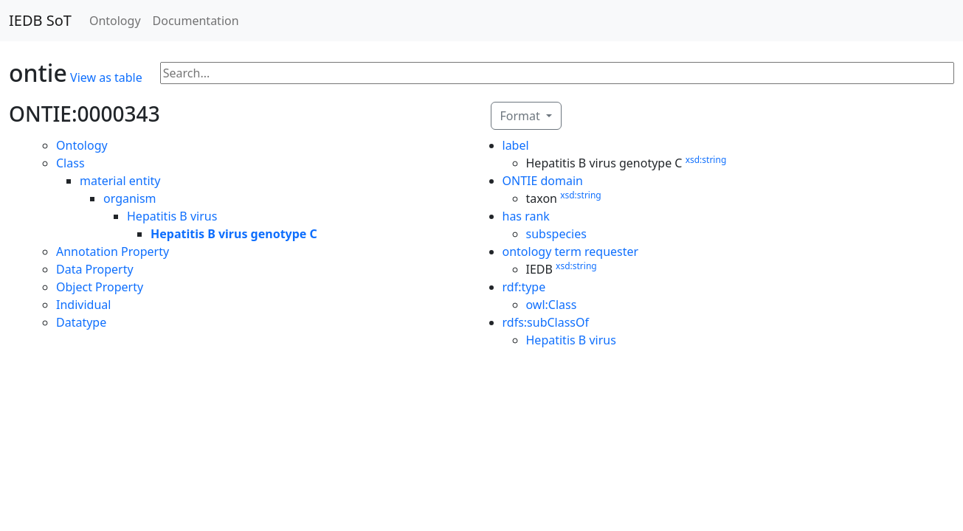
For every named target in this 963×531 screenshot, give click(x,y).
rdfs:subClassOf (546, 322)
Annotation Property (112, 251)
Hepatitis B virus (172, 216)
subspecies (556, 234)
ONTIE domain (543, 181)
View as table (106, 77)
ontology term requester (571, 251)
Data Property (95, 269)
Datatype (81, 322)
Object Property (99, 287)
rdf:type (524, 287)
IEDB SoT (40, 20)
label (516, 145)
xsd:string (706, 159)
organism (129, 198)
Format (521, 116)
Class (70, 163)
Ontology (115, 21)
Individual (83, 304)
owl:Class (551, 304)
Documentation (196, 21)
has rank (526, 216)
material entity (120, 181)
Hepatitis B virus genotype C (234, 234)
